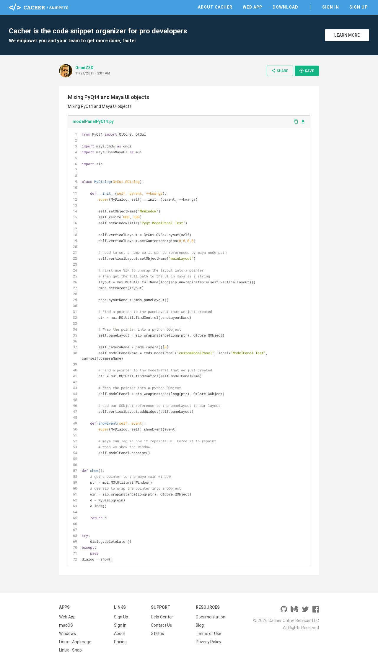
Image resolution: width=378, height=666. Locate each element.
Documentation (210, 617)
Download (285, 7)
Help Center (162, 617)
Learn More (347, 35)
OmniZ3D (84, 67)
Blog (200, 625)
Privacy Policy (208, 641)
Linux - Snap (70, 650)
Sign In (330, 7)
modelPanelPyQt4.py (93, 121)
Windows (67, 633)
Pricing (120, 641)
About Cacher (215, 7)
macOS (66, 625)
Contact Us (161, 625)
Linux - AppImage (75, 641)
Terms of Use (208, 633)
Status (157, 633)
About (120, 633)
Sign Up (358, 7)
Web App (252, 7)
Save (306, 70)
